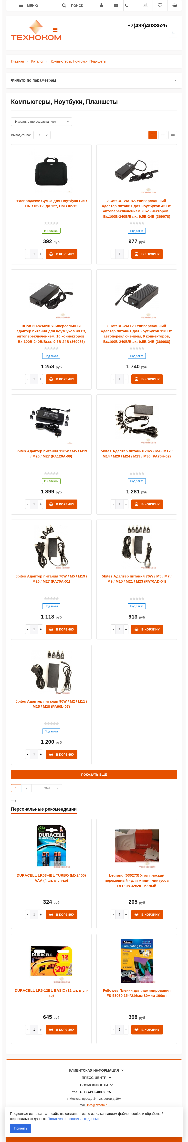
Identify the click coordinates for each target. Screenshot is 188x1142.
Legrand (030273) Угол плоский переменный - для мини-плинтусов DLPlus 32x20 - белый (137, 880)
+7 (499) (95, 1092)
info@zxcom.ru (97, 1105)
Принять (20, 1128)
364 (47, 788)
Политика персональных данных (73, 1119)
